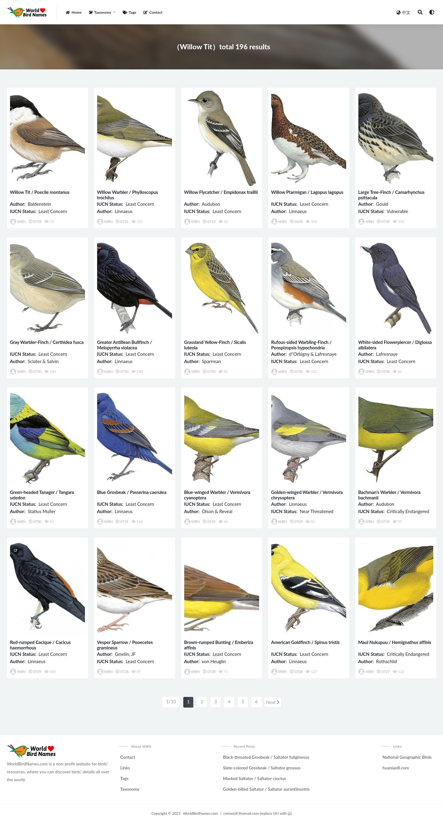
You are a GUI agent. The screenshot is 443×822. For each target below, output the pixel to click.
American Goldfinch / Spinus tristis (305, 642)
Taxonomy (129, 787)
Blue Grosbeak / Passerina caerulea (132, 492)
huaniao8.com (395, 766)
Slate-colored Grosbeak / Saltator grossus (261, 766)
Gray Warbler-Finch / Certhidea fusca (47, 342)
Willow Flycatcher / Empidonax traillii (221, 192)
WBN (18, 222)
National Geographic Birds (406, 755)
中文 (403, 12)
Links (125, 766)
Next (273, 701)
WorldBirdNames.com (200, 812)
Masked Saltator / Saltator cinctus (254, 777)
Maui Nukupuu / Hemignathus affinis (394, 642)
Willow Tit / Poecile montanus (39, 192)
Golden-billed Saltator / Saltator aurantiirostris (266, 787)
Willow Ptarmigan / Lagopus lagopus (307, 192)
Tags (124, 777)
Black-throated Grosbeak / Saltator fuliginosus (266, 755)
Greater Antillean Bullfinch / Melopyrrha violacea (124, 344)
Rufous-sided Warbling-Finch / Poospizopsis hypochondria (301, 344)
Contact (127, 755)
